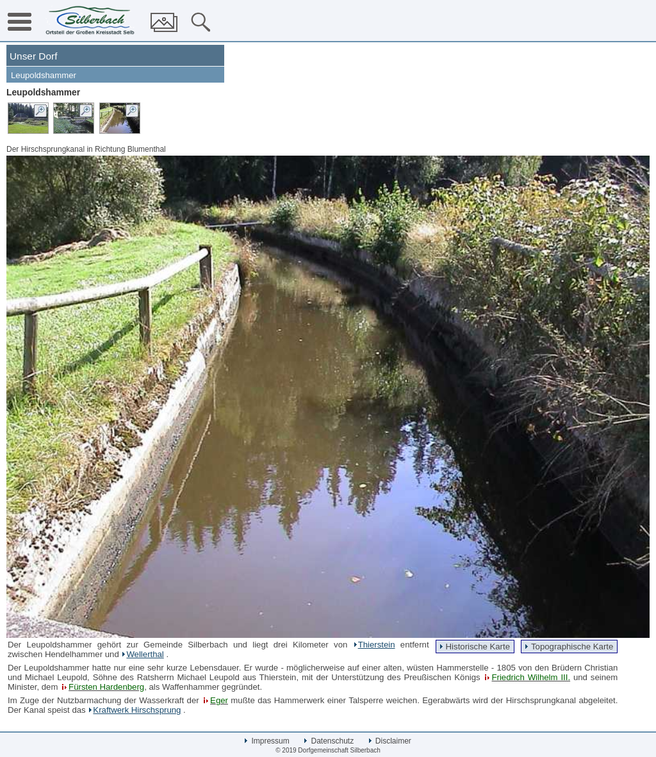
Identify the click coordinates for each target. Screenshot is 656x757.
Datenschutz (329, 741)
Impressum (267, 741)
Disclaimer (390, 741)
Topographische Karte (572, 646)
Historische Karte (478, 646)
